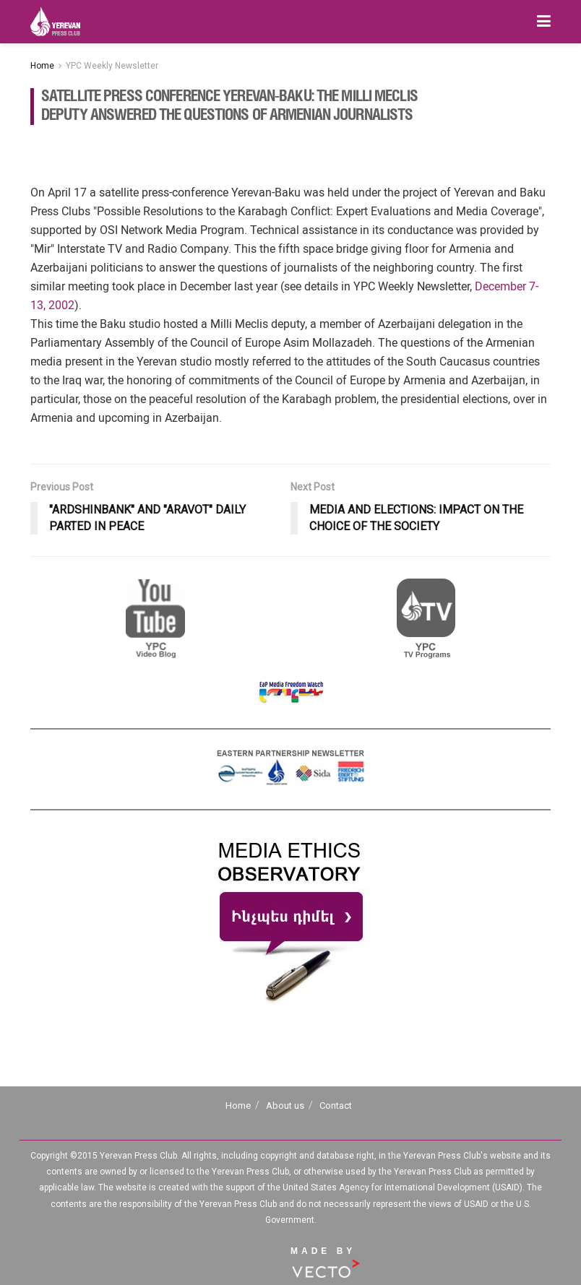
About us (285, 1105)
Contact (335, 1105)
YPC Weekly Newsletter (112, 66)
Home (42, 66)
